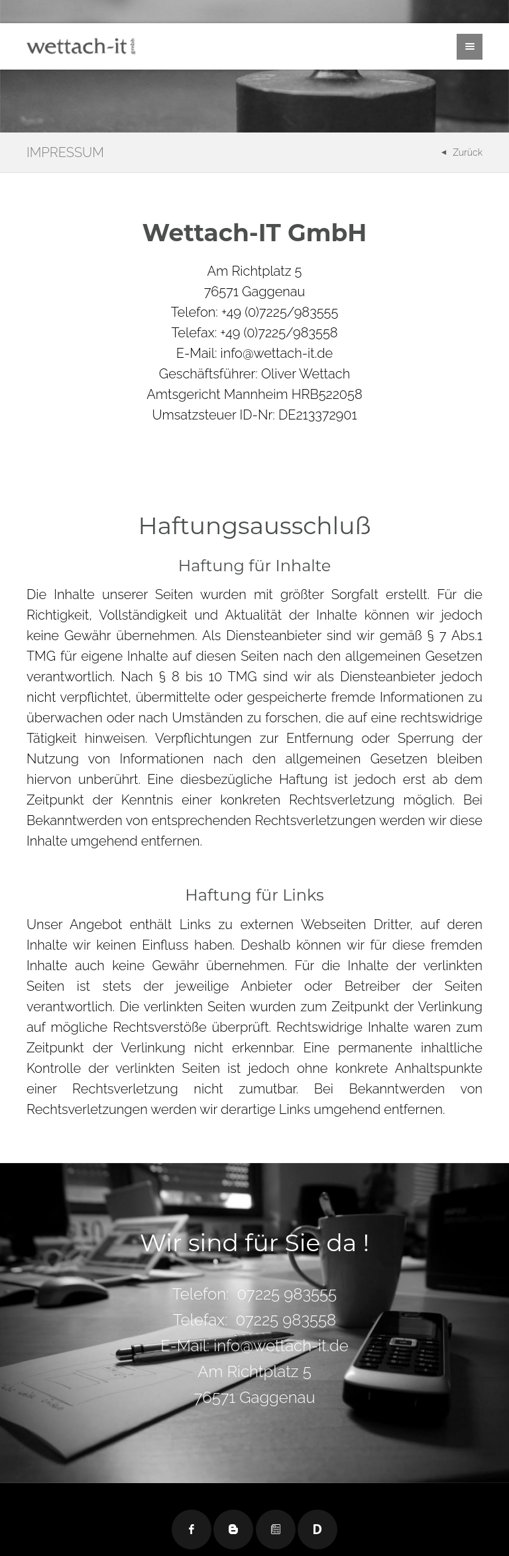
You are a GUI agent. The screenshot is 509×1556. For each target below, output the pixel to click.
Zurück (467, 152)
